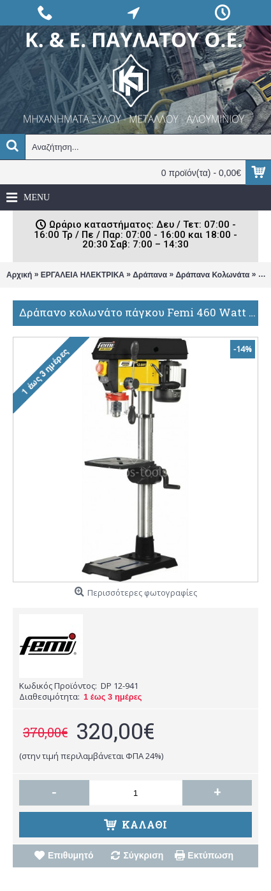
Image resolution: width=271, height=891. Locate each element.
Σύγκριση (143, 855)
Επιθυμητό (71, 855)
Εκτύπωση (210, 855)
